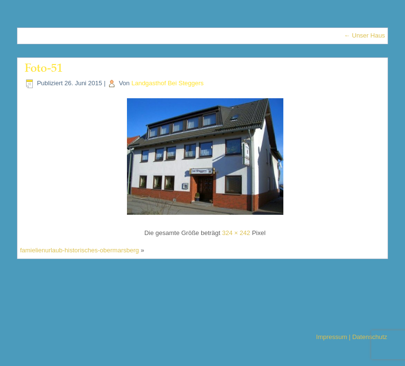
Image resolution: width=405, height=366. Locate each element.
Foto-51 (44, 69)
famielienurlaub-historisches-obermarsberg (79, 250)
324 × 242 (236, 232)
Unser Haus (364, 35)
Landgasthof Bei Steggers (167, 83)
